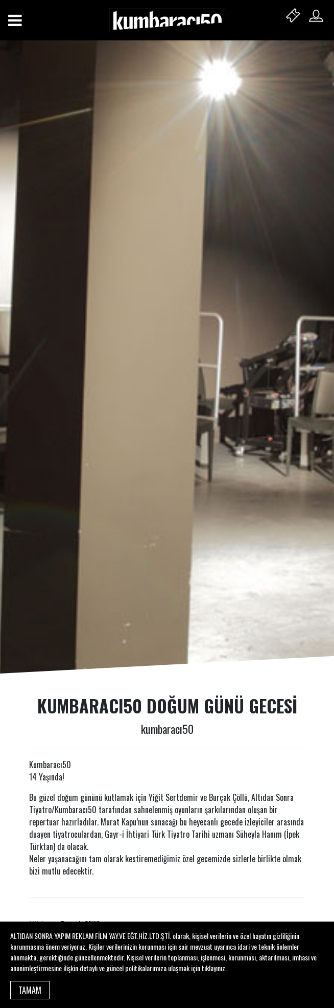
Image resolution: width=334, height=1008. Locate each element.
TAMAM (29, 990)
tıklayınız (213, 967)
